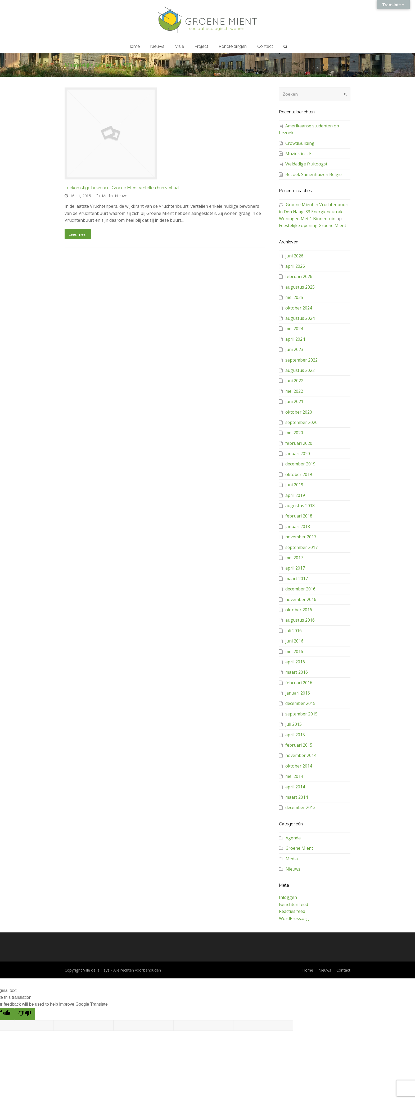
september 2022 (301, 360)
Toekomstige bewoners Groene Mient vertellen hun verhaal (122, 187)
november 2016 (300, 599)
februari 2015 (298, 745)
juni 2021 (294, 401)
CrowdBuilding (299, 143)
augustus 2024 (300, 318)
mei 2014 (294, 776)
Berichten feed (293, 904)
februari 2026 (298, 276)
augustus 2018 (300, 506)
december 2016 (300, 589)
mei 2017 (294, 558)
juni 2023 (294, 349)
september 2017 (301, 547)
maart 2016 (296, 672)
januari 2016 (297, 693)
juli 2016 (293, 631)
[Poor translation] (25, 1014)
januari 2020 (297, 453)
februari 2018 (298, 516)
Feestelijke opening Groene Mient (312, 225)
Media (107, 195)
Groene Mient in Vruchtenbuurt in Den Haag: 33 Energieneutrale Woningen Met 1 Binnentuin (314, 211)
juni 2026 (294, 256)
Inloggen (288, 897)
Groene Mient (299, 848)
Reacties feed (292, 911)
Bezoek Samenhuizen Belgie (313, 174)
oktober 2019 (298, 474)
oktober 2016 (298, 610)
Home (307, 970)
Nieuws (121, 195)
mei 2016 (294, 651)
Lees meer (78, 234)
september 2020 (301, 422)
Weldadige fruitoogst (306, 164)
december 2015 (300, 703)
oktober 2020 (298, 412)
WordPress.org (294, 918)
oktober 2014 (298, 766)
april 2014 (295, 787)
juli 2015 (293, 724)
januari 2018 (297, 526)
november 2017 (300, 537)
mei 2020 (294, 433)
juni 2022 (294, 380)
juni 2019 (294, 485)
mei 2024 (294, 328)
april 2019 (295, 495)
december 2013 (300, 807)
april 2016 (295, 662)
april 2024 (295, 339)
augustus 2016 (300, 620)
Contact (343, 970)
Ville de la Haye (96, 970)
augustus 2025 (300, 287)
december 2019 (300, 464)
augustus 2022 (300, 370)
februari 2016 (298, 683)
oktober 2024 (298, 308)
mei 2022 (294, 391)
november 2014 (300, 755)
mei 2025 (294, 297)
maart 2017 (296, 578)
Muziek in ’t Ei (299, 153)
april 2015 (295, 735)
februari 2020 (298, 443)
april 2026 (295, 266)
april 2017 (295, 568)
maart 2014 (296, 797)
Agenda (293, 838)
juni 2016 (294, 641)
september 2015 (301, 714)
